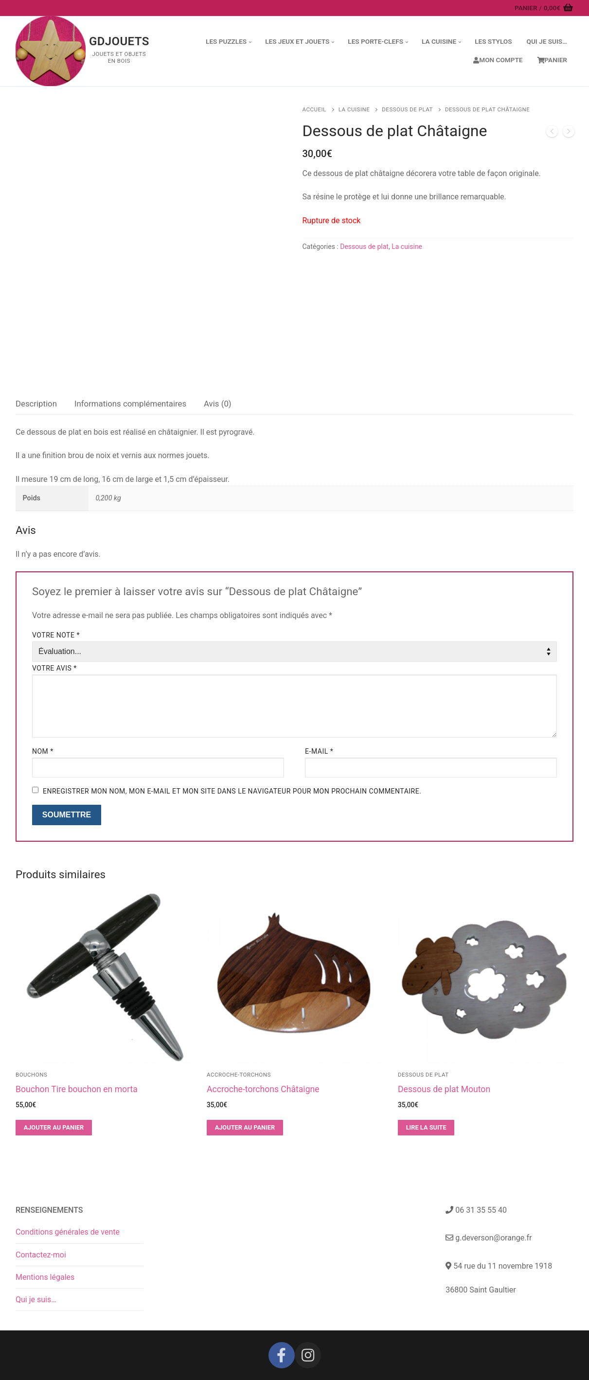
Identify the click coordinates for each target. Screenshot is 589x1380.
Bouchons (31, 1074)
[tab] (36, 404)
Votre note (56, 635)
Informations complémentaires (130, 403)
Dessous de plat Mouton (444, 1089)
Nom (43, 751)
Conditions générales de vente (68, 1232)
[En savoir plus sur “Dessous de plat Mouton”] (426, 1127)
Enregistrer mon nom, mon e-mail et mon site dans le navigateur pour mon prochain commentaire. (232, 791)
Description (36, 403)
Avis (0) (218, 403)
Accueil (314, 109)
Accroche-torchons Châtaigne (263, 1089)
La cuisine (354, 109)
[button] (54, 1127)
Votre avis (54, 668)
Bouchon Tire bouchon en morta (77, 1089)
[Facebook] (281, 1355)
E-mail (319, 751)
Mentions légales (45, 1277)
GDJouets (119, 41)
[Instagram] (308, 1355)
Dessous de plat (407, 109)
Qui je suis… (36, 1299)
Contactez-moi (41, 1254)
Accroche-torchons (239, 1074)
